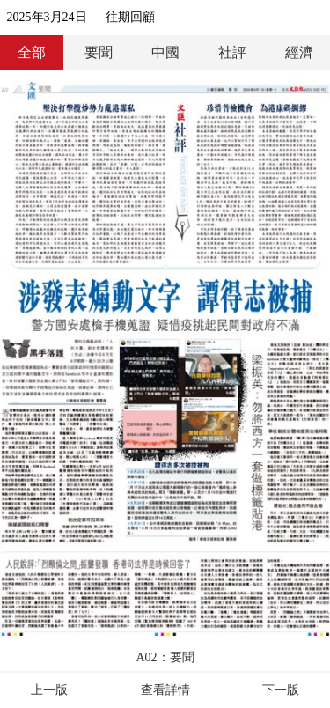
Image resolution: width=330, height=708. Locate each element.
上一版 (49, 690)
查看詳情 (165, 690)
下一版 (280, 690)
